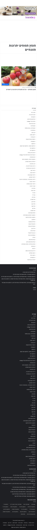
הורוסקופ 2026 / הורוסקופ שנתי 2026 (27, 146)
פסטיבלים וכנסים (31, 226)
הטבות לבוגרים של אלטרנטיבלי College (27, 154)
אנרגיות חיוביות (32, 123)
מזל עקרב (33, 204)
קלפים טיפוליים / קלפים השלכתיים (28, 244)
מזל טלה (33, 197)
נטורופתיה (26, 522)
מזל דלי (33, 195)
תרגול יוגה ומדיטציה (31, 259)
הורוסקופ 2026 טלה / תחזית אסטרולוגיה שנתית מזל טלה (24, 274)
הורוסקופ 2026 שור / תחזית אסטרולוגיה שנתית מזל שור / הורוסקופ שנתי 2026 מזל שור (18, 276)
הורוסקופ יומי (32, 148)
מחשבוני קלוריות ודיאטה (30, 217)
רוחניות (33, 248)
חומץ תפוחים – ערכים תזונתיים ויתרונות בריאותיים (21, 89)
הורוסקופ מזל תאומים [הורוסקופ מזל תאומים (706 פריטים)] (6, 511)
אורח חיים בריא (32, 114)
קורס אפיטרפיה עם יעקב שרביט (29, 272)
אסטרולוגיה (33, 125)
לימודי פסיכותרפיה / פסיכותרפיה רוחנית (27, 179)
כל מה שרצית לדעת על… (30, 166)
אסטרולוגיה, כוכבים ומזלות (30, 128)
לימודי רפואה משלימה (31, 183)
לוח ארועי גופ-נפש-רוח (30, 168)
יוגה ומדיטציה (32, 163)
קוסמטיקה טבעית (31, 235)
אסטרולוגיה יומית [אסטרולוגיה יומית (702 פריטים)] (26, 504)
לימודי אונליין (32, 172)
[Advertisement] (18, 301)
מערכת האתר (32, 87)
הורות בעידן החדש (31, 152)
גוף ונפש (33, 132)
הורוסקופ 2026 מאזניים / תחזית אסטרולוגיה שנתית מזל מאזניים (22, 491)
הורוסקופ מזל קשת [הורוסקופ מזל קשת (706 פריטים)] (23, 511)
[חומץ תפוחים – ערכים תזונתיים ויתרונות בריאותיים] (18, 76)
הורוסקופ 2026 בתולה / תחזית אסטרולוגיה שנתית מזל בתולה (23, 489)
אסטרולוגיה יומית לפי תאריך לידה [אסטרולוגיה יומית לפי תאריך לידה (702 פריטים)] (15, 504)
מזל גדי (33, 192)
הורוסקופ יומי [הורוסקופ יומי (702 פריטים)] (6, 504)
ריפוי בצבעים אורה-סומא (30, 250)
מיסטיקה (33, 219)
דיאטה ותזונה (32, 134)
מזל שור (33, 208)
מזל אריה (33, 188)
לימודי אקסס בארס (31, 175)
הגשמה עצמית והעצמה (30, 139)
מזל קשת (33, 206)
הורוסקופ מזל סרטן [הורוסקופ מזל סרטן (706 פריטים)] (6, 509)
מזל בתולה (33, 190)
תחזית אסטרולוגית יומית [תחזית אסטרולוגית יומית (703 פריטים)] (31, 514)
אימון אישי (33, 117)
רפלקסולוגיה (32, 257)
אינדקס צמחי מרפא (31, 119)
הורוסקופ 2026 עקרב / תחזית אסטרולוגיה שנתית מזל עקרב (23, 494)
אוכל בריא (33, 112)
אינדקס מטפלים (19, 525)
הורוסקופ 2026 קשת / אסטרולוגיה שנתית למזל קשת (25, 496)
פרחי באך (33, 228)
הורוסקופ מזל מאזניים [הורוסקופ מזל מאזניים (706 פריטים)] (15, 509)
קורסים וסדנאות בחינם (30, 241)
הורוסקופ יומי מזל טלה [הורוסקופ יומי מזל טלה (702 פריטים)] (31, 506)
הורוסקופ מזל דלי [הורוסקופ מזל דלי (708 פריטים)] (32, 509)
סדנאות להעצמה (31, 224)
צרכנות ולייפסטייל (31, 233)
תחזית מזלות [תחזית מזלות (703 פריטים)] (23, 514)
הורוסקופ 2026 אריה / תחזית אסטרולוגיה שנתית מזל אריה (23, 487)
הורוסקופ (33, 143)
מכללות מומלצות (32, 221)
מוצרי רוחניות (32, 186)
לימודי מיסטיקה (32, 177)
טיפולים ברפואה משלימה (30, 161)
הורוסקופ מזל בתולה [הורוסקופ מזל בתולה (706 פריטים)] (13, 506)
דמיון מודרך (33, 137)
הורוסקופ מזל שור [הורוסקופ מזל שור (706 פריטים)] (15, 511)
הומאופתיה (33, 141)
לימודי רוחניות (32, 181)
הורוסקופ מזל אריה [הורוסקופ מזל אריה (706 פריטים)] (22, 506)
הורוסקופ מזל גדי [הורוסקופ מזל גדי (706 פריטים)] (5, 506)
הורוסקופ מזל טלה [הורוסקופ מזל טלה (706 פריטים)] (24, 509)
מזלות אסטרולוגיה (31, 212)
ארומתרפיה (33, 130)
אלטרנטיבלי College (31, 121)
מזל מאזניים (33, 199)
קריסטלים (33, 246)
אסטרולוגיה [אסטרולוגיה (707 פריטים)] (33, 504)
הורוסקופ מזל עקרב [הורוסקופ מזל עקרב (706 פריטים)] (32, 511)
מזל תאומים (33, 210)
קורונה (33, 237)
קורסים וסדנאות (32, 239)
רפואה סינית (32, 255)
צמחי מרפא (33, 230)
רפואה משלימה (32, 253)
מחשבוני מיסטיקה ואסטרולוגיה (29, 215)
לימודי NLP (33, 170)
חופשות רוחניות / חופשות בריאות (28, 159)
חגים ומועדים (32, 157)
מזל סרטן (33, 201)
